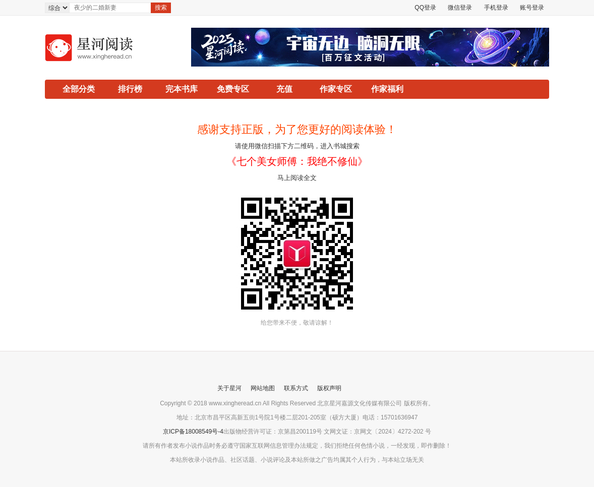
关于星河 (229, 388)
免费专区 (233, 89)
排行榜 (130, 89)
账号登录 (532, 7)
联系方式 (296, 388)
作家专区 (336, 89)
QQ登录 (425, 7)
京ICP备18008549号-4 (193, 431)
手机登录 (496, 7)
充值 (284, 89)
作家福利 (387, 89)
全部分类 (79, 89)
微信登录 (460, 7)
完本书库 (181, 89)
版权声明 (329, 388)
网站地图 (263, 388)
